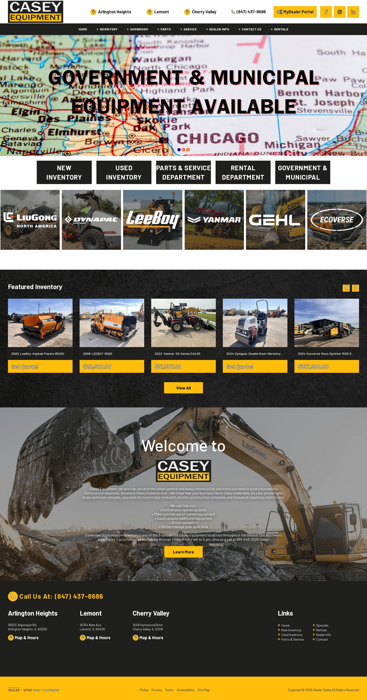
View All (183, 388)
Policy (144, 691)
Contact (322, 640)
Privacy (156, 691)
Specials (322, 626)
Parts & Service (292, 640)
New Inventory (291, 631)
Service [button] (190, 29)
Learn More (183, 552)
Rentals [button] (281, 29)
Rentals (321, 631)
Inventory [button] (108, 29)
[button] (346, 288)
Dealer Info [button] (219, 29)
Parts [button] (166, 29)
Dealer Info (323, 635)
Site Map (204, 691)
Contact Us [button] (251, 29)
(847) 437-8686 (79, 597)
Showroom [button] (139, 29)
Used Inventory (291, 635)
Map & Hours (23, 638)
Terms (169, 691)
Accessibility (186, 691)
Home (83, 29)
